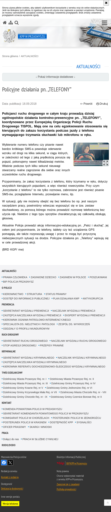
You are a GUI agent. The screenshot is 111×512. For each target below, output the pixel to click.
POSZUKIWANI (98, 277)
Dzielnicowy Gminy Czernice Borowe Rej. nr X (76, 396)
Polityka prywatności (66, 489)
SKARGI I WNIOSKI (40, 427)
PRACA (5, 433)
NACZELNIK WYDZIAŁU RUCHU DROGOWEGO (78, 340)
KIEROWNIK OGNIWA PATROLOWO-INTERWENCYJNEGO (37, 319)
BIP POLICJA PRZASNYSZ (18, 281)
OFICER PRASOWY (14, 427)
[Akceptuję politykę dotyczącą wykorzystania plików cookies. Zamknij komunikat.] (106, 3)
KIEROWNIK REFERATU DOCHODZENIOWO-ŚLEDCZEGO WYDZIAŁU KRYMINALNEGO (54, 366)
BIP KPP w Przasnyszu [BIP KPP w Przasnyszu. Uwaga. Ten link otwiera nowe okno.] (76, 463)
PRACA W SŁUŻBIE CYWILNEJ (40, 439)
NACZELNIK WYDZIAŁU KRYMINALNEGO (82, 357)
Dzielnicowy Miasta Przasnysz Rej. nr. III (25, 383)
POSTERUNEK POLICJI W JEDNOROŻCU (77, 418)
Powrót (86, 103)
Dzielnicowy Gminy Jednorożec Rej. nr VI (69, 387)
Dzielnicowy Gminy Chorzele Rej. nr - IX (25, 396)
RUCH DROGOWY (10, 334)
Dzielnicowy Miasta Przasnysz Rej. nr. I (25, 379)
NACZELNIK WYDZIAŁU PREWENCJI (73, 310)
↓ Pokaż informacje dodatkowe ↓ (55, 76)
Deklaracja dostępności (12, 488)
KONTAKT (7, 403)
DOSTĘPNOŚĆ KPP (61, 422)
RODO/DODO (8, 445)
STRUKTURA (34, 294)
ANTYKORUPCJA (93, 298)
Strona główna (10, 56)
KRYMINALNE (9, 351)
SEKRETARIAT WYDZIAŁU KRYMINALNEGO (28, 357)
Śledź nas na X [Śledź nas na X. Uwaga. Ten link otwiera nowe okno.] (10, 462)
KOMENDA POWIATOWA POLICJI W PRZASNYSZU (32, 409)
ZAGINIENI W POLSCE (73, 277)
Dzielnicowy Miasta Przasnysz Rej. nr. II (72, 379)
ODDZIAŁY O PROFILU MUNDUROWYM (26, 328)
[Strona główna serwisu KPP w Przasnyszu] (5, 22)
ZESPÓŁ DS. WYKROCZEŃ (74, 324)
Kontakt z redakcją (9, 477)
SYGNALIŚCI (84, 422)
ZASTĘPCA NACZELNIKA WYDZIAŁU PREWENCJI (32, 315)
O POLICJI (7, 288)
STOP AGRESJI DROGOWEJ (19, 345)
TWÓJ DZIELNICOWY (12, 373)
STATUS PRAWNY (56, 294)
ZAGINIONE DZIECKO (43, 277)
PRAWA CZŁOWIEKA (15, 277)
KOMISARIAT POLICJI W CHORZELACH (26, 418)
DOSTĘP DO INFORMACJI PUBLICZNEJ (26, 298)
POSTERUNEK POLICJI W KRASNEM (24, 422)
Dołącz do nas (11, 439)
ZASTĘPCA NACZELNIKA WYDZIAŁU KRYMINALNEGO (35, 362)
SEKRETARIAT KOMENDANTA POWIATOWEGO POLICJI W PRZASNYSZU (46, 413)
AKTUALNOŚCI (29, 56)
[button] (104, 23)
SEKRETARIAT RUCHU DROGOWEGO (25, 340)
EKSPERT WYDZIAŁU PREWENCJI (85, 315)
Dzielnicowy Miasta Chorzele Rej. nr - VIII (83, 392)
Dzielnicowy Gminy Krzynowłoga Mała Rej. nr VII (30, 392)
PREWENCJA (8, 304)
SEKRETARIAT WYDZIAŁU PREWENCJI (26, 310)
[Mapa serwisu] (11, 22)
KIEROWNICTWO (13, 294)
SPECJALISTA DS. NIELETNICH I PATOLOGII (29, 324)
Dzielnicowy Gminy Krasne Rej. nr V (23, 387)
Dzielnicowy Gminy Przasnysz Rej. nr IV (73, 383)
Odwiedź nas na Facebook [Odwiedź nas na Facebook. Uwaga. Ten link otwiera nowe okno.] (4, 462)
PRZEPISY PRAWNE (52, 345)
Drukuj (102, 103)
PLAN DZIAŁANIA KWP (66, 298)
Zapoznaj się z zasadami (68, 484)
